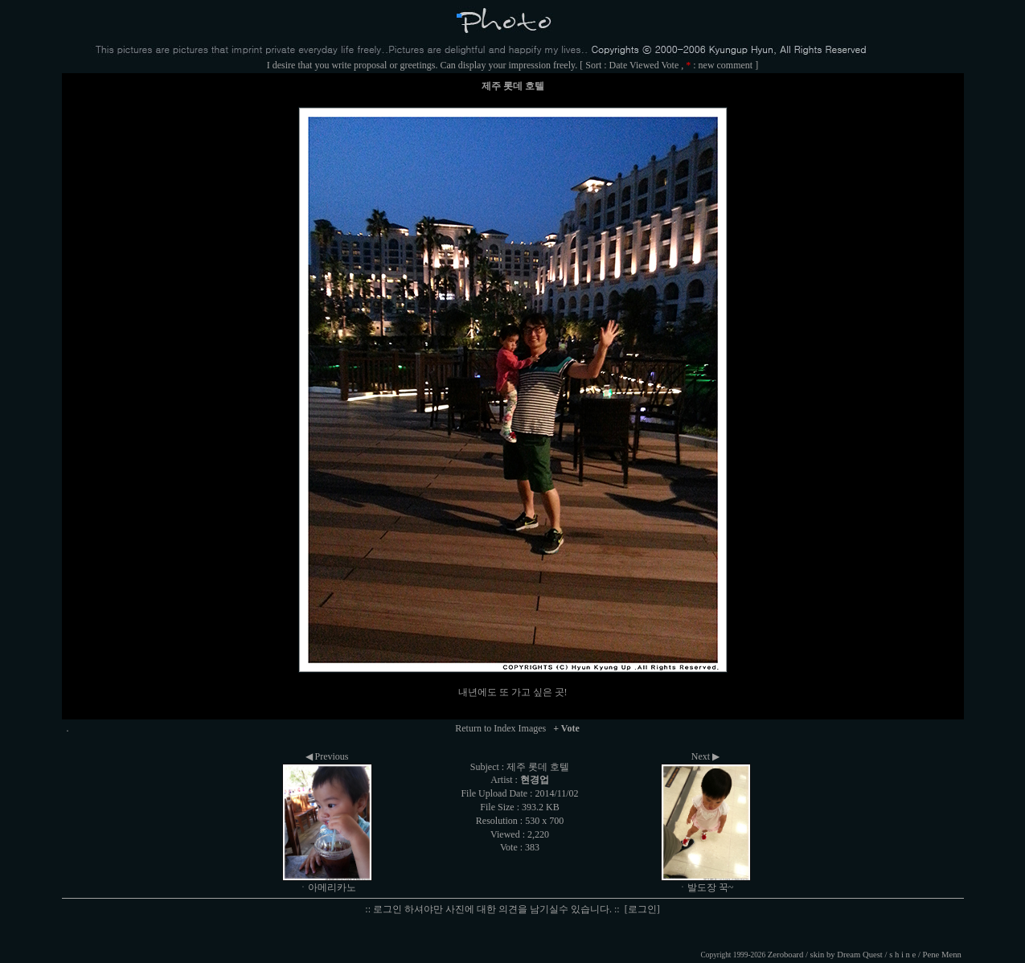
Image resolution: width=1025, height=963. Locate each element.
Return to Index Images (500, 728)
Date (618, 65)
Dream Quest (860, 954)
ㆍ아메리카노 (327, 887)
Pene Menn (942, 954)
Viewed (644, 65)
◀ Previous (327, 756)
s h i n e (902, 954)
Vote (670, 65)
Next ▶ (705, 756)
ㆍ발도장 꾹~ (706, 887)
